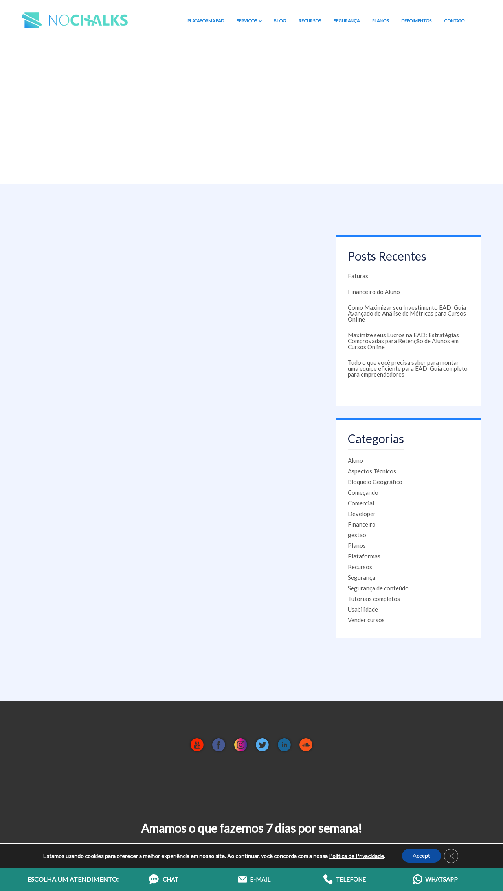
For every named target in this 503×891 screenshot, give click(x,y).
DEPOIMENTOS (416, 20)
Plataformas (364, 556)
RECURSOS (310, 20)
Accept (421, 855)
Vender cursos (366, 619)
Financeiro (362, 524)
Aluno (355, 460)
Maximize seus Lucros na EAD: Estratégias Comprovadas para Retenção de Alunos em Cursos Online (403, 340)
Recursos (360, 566)
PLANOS (380, 20)
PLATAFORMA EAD (205, 20)
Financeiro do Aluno (374, 291)
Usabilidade (363, 609)
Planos (357, 545)
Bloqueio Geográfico (375, 481)
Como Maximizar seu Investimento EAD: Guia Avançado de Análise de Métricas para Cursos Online (407, 313)
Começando (363, 492)
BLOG (280, 20)
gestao (357, 534)
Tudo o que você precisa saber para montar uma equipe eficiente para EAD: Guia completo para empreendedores (408, 368)
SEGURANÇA (347, 20)
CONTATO (454, 20)
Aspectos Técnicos (372, 471)
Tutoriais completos (374, 598)
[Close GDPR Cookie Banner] (452, 855)
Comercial (361, 503)
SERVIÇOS (249, 21)
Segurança (361, 577)
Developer (362, 513)
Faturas (358, 275)
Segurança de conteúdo (378, 588)
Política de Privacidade (355, 855)
